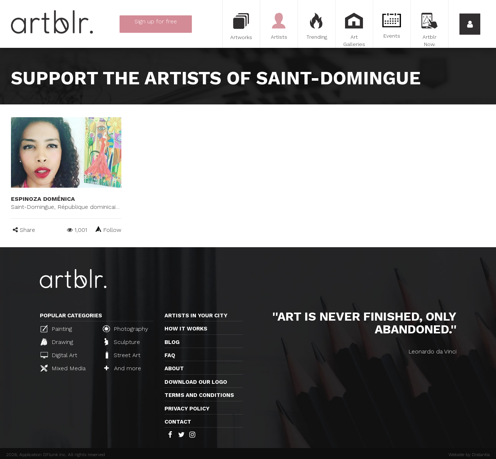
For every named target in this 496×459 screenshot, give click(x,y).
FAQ (169, 355)
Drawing (57, 341)
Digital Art (59, 355)
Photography (125, 328)
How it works (185, 328)
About (174, 368)
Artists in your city (195, 315)
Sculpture (122, 341)
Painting (56, 328)
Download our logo (195, 382)
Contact (177, 421)
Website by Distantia (469, 454)
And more (122, 368)
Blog (171, 342)
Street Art (122, 355)
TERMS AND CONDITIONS (199, 395)
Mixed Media (63, 368)
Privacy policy (186, 408)
